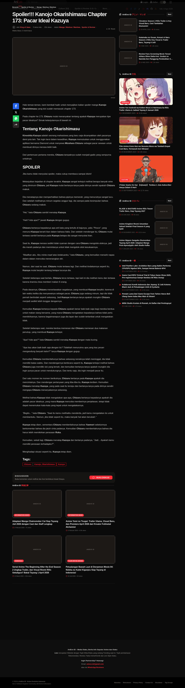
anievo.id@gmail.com (95, 664)
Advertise (117, 682)
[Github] (152, 11)
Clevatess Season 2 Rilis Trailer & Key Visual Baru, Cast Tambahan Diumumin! (155, 29)
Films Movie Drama (75, 574)
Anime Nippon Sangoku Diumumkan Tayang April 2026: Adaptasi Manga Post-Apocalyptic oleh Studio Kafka (134, 249)
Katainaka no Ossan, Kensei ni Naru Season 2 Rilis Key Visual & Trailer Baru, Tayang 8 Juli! (154, 46)
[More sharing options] (16, 138)
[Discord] (147, 11)
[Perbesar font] (109, 42)
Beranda (15, 20)
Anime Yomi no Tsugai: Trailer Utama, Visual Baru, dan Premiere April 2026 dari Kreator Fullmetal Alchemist (90, 537)
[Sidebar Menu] (170, 4)
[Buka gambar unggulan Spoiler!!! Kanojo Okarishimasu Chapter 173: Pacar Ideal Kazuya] (63, 79)
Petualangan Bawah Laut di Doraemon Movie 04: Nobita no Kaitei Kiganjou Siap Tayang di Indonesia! (89, 583)
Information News (22, 528)
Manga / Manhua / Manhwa (46, 20)
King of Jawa (25, 40)
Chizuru (27, 477)
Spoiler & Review (27, 20)
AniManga (19, 574)
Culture (125, 147)
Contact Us (149, 682)
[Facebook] (131, 11)
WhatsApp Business (96, 667)
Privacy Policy (138, 682)
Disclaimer (158, 682)
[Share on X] (16, 125)
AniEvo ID (133, 21)
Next (169, 21)
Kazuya (61, 477)
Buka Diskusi (100, 490)
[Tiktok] (139, 11)
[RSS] (156, 11)
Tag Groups (169, 682)
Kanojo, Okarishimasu (44, 477)
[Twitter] (135, 11)
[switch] (163, 4)
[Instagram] (127, 11)
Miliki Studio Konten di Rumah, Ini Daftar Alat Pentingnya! (147, 309)
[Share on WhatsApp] (16, 131)
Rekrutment (127, 682)
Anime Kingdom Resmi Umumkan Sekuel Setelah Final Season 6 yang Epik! (134, 232)
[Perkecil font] (107, 42)
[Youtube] (143, 11)
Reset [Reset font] (113, 42)
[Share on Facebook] (16, 119)
